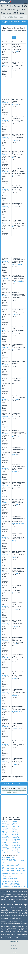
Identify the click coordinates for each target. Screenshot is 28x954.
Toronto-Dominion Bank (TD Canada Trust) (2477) (14, 886)
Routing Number (14, 941)
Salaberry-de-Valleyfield (18, 523)
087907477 (5, 554)
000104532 (5, 382)
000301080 (5, 761)
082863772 (5, 537)
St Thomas (15, 51)
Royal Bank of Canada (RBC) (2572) (10, 883)
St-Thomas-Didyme (17, 264)
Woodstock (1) (16, 852)
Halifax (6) (4, 833)
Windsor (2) (15, 850)
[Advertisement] (14, 88)
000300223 (5, 727)
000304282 (5, 330)
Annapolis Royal (16, 728)
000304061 (5, 640)
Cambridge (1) (5, 825)
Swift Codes (14, 945)
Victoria (14, 659)
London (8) (4, 839)
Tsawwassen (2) (16, 847)
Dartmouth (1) (5, 828)
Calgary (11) (15, 823)
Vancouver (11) (5, 849)
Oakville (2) (4, 842)
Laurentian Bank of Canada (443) (10, 878)
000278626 (5, 189)
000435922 (5, 502)
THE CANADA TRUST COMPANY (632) (11, 884)
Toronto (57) (5, 847)
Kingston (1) (5, 836)
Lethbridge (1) (15, 837)
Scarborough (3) (16, 844)
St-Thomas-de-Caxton (17, 281)
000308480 (5, 709)
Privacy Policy (14, 952)
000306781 (5, 675)
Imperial (14, 745)
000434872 (5, 137)
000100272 (5, 399)
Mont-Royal (15, 678)
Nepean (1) (4, 841)
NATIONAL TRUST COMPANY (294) (10, 881)
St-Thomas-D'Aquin (17, 299)
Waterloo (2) (5, 850)
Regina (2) (4, 844)
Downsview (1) (5, 829)
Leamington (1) (5, 837)
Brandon (14, 557)
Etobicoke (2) (5, 831)
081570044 (5, 261)
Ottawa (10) (15, 842)
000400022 (5, 120)
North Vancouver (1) (17, 841)
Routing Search (11, 16)
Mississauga (15, 190)
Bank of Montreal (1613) (8, 857)
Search (14, 37)
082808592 (5, 606)
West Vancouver (16, 711)
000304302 (5, 313)
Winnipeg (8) (5, 852)
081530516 (5, 468)
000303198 (5, 744)
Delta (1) (14, 828)
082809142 (5, 223)
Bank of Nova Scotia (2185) (8, 859)
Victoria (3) (15, 849)
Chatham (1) (5, 826)
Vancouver (14, 764)
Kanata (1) (4, 834)
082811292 (5, 172)
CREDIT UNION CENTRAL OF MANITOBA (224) (13, 868)
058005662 (5, 48)
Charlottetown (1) (16, 825)
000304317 (5, 658)
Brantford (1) (15, 821)
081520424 (5, 451)
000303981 (5, 692)
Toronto (14, 540)
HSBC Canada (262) (6, 876)
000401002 (5, 154)
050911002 (5, 65)
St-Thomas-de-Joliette (17, 437)
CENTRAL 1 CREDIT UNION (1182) (10, 864)
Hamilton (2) (15, 833)
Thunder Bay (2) (16, 845)
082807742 (5, 589)
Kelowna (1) (15, 834)
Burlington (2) (5, 823)
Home (3, 16)
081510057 (5, 278)
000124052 (5, 416)
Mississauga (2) (16, 839)
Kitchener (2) (15, 836)
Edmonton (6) (15, 829)
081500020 (5, 433)
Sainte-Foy (14, 454)
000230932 (5, 206)
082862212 (5, 623)
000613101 (5, 364)
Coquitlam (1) (15, 826)
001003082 (5, 571)
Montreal (14, 471)
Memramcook (15, 364)
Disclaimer (14, 948)
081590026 (5, 295)
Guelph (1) (14, 831)
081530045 (5, 520)
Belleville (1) (5, 821)
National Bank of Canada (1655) (9, 880)
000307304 (5, 347)
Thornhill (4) (5, 845)
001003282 (5, 485)
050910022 (5, 103)
